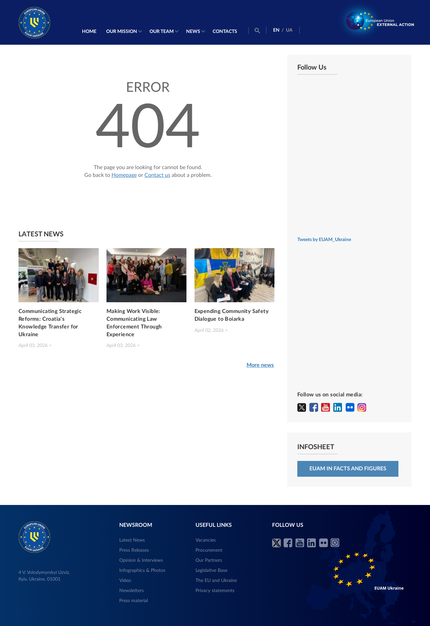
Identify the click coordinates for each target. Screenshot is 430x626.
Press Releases (134, 550)
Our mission (121, 31)
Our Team (161, 31)
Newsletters (131, 590)
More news (260, 365)
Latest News (132, 540)
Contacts (225, 31)
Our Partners (209, 560)
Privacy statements (215, 590)
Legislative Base (211, 570)
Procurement (209, 550)
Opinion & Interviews (141, 560)
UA (289, 30)
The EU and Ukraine (216, 580)
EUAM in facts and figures (347, 468)
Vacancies (206, 540)
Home (89, 31)
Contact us (157, 175)
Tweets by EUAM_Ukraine (324, 239)
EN (276, 30)
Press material (133, 600)
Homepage (124, 175)
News (193, 31)
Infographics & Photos (142, 570)
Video (125, 580)
